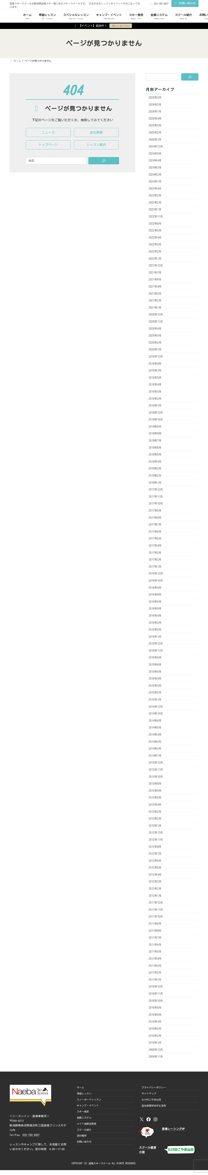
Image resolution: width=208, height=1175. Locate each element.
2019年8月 (155, 363)
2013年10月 (156, 776)
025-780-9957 (31, 1135)
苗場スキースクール (99, 1163)
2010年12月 (156, 986)
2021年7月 (155, 272)
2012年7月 (155, 853)
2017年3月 (155, 552)
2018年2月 (155, 475)
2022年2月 (155, 251)
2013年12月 (156, 762)
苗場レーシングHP (173, 1128)
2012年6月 (155, 860)
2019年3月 (155, 391)
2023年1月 (155, 209)
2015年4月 (155, 678)
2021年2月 (155, 300)
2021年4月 (155, 286)
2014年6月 (155, 720)
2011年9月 (155, 923)
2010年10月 (156, 1000)
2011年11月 (156, 909)
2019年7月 (155, 370)
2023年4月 (155, 188)
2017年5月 (155, 538)
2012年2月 (155, 888)
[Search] (103, 160)
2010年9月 (155, 1007)
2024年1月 (155, 181)
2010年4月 (155, 1021)
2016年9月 (155, 587)
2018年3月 (155, 468)
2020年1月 (155, 349)
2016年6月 (155, 601)
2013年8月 (155, 783)
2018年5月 (155, 454)
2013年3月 (155, 811)
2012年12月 (156, 832)
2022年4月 (155, 237)
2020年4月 (155, 328)
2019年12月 (156, 356)
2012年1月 (155, 895)
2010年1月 (155, 1042)
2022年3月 (155, 244)
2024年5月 (155, 153)
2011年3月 (155, 965)
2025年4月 (155, 118)
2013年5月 (155, 797)
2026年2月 (155, 104)
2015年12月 (156, 643)
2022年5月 (155, 230)
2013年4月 (155, 804)
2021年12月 (156, 265)
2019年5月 (155, 377)
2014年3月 (155, 741)
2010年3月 (155, 1028)
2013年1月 (155, 825)
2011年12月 (156, 902)
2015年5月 (155, 671)
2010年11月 (156, 993)
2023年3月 (155, 195)
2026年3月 (155, 97)
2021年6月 (155, 279)
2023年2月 (155, 202)
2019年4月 (155, 384)
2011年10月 (156, 916)
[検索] (189, 77)
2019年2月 (155, 398)
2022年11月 (156, 216)
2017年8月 (155, 517)
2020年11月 (156, 321)
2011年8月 (155, 930)
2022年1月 (155, 258)
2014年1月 (155, 755)
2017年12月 (156, 489)
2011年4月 (155, 958)
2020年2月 (155, 342)
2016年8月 (155, 594)
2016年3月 (155, 622)
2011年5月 (155, 951)
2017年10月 (156, 503)
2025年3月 (155, 125)
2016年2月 (155, 629)
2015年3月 (155, 685)
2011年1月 (155, 979)
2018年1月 (155, 482)
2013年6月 (155, 790)
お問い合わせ (185, 3)
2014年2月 (155, 748)
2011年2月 (155, 972)
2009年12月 (156, 1049)
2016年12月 (156, 573)
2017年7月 (155, 524)
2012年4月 (155, 874)
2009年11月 (156, 1056)
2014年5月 (155, 727)
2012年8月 (155, 846)
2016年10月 (156, 580)
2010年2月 (155, 1035)
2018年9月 (155, 426)
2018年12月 (156, 412)
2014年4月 (155, 734)
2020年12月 (156, 314)
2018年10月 (156, 419)
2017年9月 (155, 510)
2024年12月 (156, 146)
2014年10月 (156, 713)
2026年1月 (155, 111)
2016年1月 (155, 636)
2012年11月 (156, 839)
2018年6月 (155, 447)
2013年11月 (156, 769)
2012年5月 (155, 867)
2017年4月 (155, 545)
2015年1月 (155, 699)
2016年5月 (155, 608)
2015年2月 (155, 692)
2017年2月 (155, 559)
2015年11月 (156, 650)
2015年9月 (155, 657)
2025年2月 (155, 132)
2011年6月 (155, 944)
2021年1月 (155, 307)
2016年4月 (155, 615)
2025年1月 (155, 139)
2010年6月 (155, 1014)
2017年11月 (156, 496)
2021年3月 (155, 293)
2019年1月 (155, 405)
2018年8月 (155, 433)
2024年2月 (155, 174)
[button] (48, 132)
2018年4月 (155, 461)
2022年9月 (155, 223)
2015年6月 (155, 664)
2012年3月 (155, 881)
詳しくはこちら (120, 25)
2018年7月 (155, 440)
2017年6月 (155, 531)
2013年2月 (155, 818)
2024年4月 (155, 160)
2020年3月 (155, 335)
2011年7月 (155, 937)
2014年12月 (156, 706)
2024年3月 (155, 167)
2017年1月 (155, 566)
